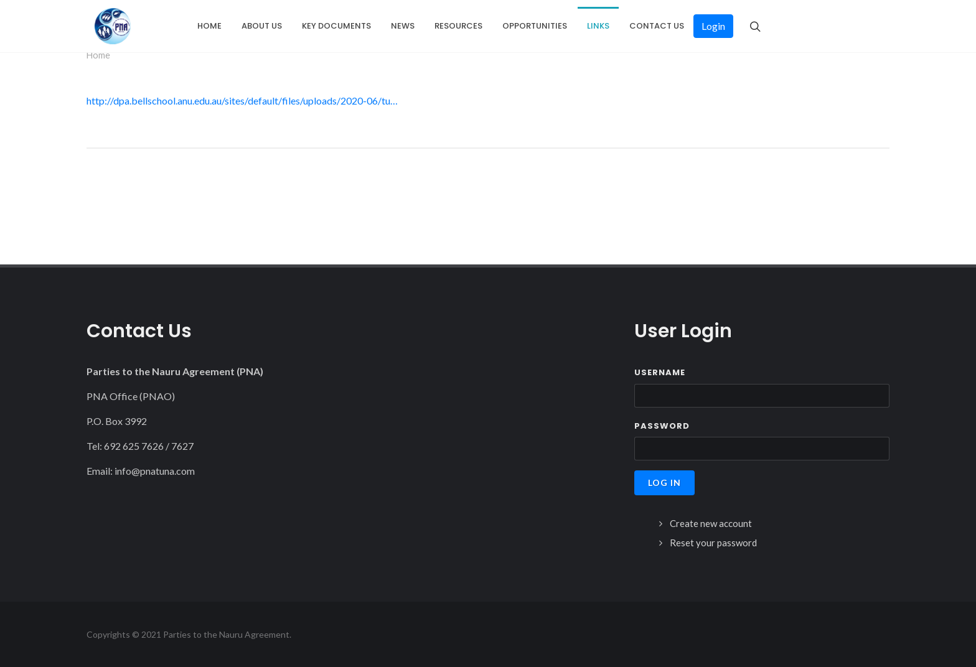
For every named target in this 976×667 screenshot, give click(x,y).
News (403, 26)
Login (713, 26)
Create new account (711, 523)
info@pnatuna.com (155, 471)
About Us (262, 26)
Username (659, 372)
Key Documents (336, 26)
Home (209, 26)
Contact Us (656, 26)
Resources (458, 26)
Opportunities (534, 26)
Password (662, 426)
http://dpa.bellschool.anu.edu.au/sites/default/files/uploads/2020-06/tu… (242, 100)
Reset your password (713, 542)
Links (598, 26)
